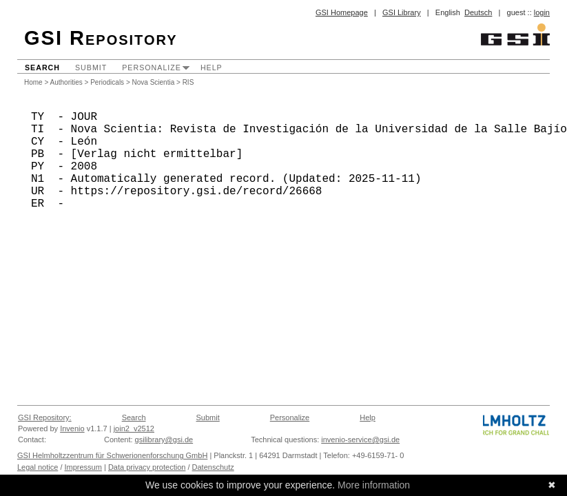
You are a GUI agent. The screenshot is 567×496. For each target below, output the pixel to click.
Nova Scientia (153, 82)
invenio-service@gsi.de (360, 439)
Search (42, 67)
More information (374, 484)
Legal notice (37, 467)
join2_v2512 (134, 428)
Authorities (66, 82)
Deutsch (478, 12)
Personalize (151, 67)
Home (33, 82)
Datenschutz (213, 467)
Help (211, 67)
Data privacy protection (147, 467)
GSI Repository (101, 38)
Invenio (72, 428)
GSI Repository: (45, 417)
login (542, 12)
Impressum (83, 467)
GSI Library (401, 12)
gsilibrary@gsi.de (164, 439)
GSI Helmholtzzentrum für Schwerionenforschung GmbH (112, 455)
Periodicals (107, 82)
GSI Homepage (342, 12)
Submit (91, 67)
